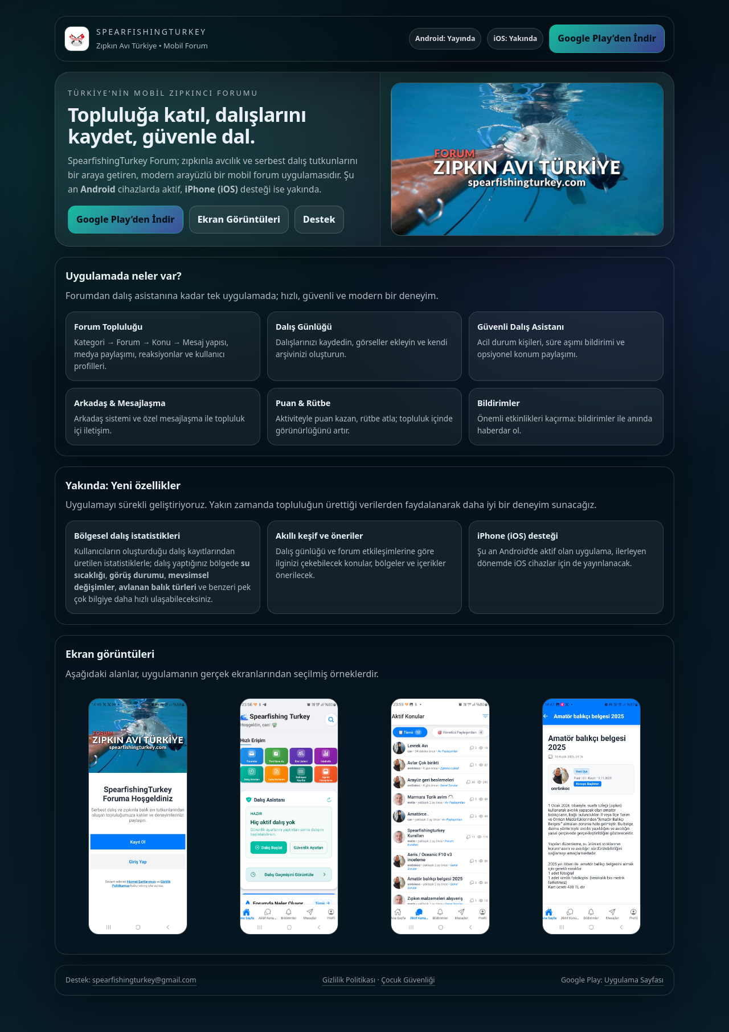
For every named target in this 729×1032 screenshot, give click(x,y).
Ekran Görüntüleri (239, 219)
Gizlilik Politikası (348, 980)
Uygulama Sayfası (634, 980)
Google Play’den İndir (607, 38)
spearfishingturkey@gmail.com (144, 980)
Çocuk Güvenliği (408, 980)
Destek (319, 219)
